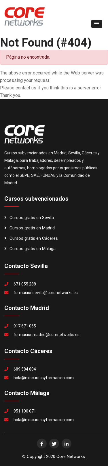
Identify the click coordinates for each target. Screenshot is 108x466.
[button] (96, 24)
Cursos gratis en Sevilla (29, 217)
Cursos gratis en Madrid (29, 228)
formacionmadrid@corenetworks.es (46, 334)
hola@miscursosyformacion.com (44, 377)
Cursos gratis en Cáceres (31, 238)
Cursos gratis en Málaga (30, 248)
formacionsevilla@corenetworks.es (46, 292)
